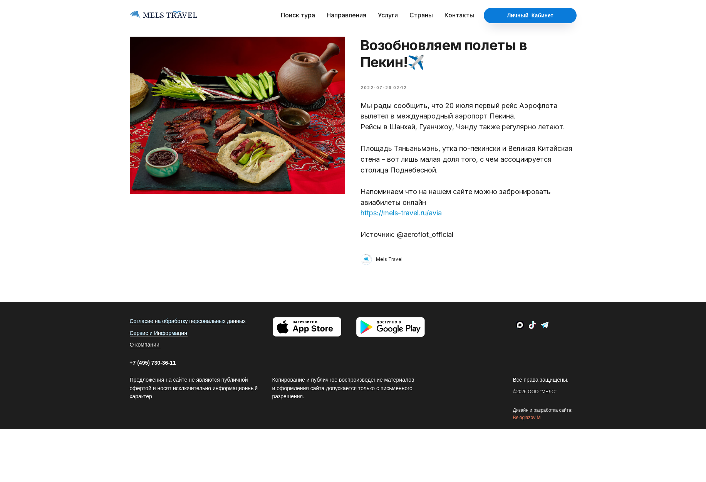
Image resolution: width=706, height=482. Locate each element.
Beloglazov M (527, 417)
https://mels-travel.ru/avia (401, 213)
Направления (346, 15)
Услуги (388, 15)
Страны (421, 15)
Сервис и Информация (158, 333)
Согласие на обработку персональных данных (188, 321)
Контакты (459, 15)
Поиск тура (298, 15)
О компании (144, 345)
